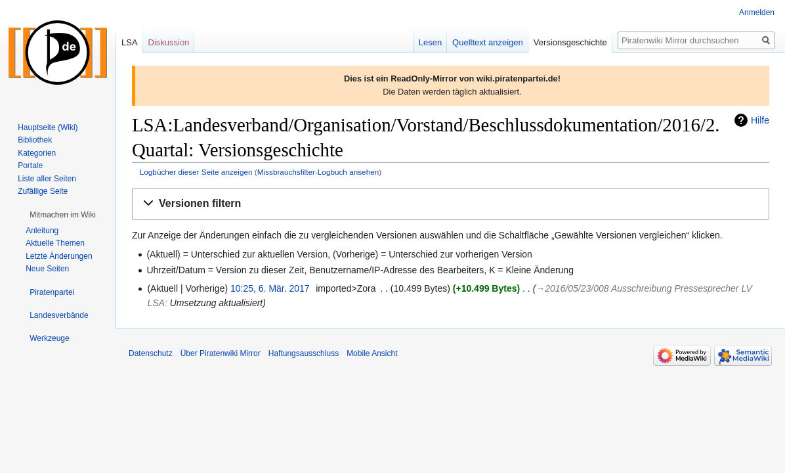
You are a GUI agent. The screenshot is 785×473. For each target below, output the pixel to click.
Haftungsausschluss (303, 353)
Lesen (430, 42)
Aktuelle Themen (55, 243)
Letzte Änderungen (59, 256)
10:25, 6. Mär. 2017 (270, 288)
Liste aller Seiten (47, 178)
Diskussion (169, 42)
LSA (129, 42)
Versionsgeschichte (570, 42)
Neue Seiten (47, 268)
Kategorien (37, 153)
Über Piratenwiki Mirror (220, 353)
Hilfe (760, 120)
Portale (30, 165)
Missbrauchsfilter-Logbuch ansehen (318, 172)
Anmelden (756, 12)
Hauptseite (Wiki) (47, 127)
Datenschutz (151, 353)
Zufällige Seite (43, 191)
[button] (450, 204)
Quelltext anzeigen (487, 42)
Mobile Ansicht (372, 353)
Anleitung (42, 230)
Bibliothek (35, 140)
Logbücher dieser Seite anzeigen (196, 172)
